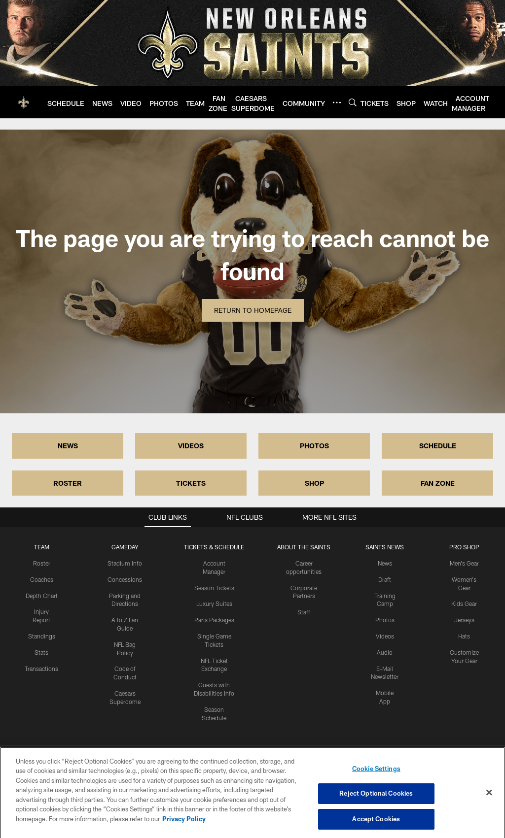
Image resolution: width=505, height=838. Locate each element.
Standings (41, 636)
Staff (303, 611)
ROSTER (67, 483)
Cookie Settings (376, 775)
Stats (41, 652)
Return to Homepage (252, 310)
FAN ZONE (438, 483)
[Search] (353, 102)
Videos (385, 636)
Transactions (41, 668)
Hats (464, 636)
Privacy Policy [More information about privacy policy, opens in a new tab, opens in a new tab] (184, 826)
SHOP (314, 483)
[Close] (489, 799)
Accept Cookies (376, 826)
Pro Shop (464, 546)
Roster (41, 563)
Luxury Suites (214, 603)
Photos (385, 619)
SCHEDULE (437, 445)
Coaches (41, 579)
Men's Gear (464, 563)
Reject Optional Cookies (376, 800)
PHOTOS (314, 445)
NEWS (68, 445)
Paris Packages (214, 619)
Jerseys (464, 619)
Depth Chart (42, 595)
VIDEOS (191, 445)
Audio (385, 652)
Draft (384, 579)
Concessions (125, 579)
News (385, 563)
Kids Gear (464, 603)
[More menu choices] (337, 102)
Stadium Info (125, 563)
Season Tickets (214, 587)
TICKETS (191, 483)
